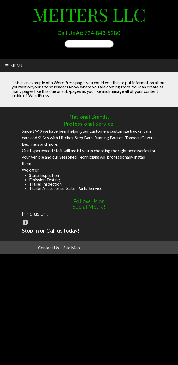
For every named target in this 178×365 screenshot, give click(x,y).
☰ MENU (13, 65)
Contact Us (48, 247)
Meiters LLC (89, 14)
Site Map (71, 247)
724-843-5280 (102, 32)
